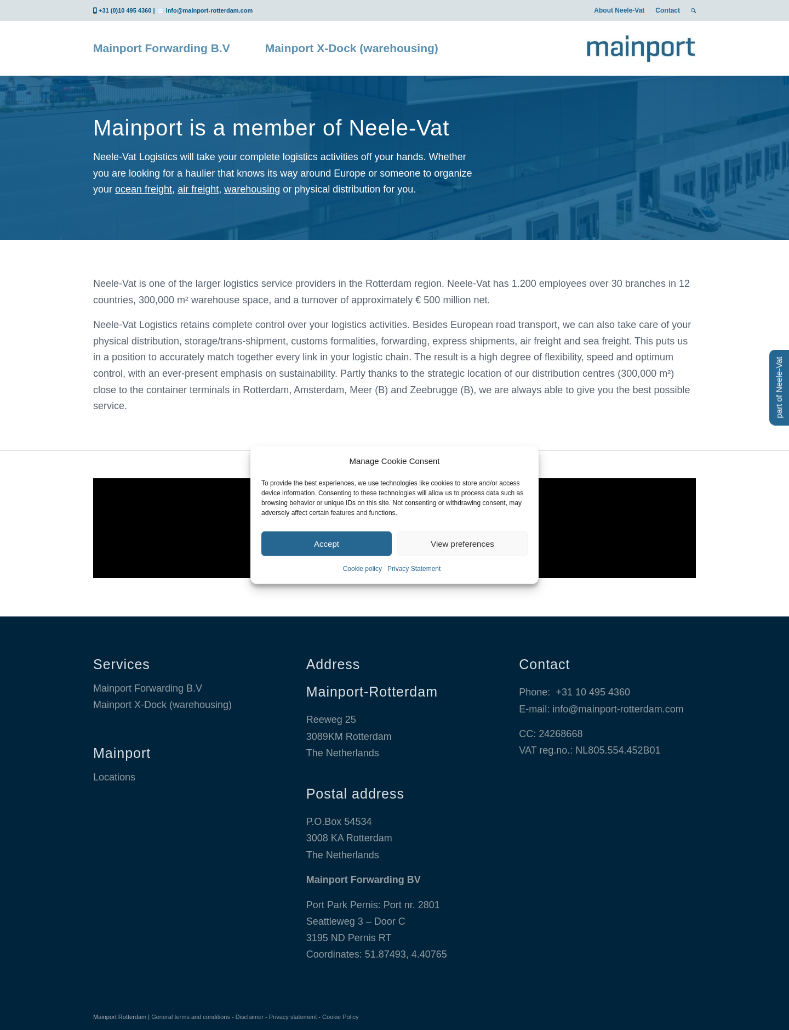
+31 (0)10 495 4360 (125, 10)
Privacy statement (293, 1017)
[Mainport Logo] (641, 48)
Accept (326, 543)
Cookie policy (362, 569)
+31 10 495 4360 (593, 692)
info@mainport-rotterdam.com (209, 10)
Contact (667, 10)
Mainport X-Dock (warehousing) (162, 704)
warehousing (252, 189)
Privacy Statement (414, 569)
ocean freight (143, 189)
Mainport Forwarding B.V (147, 688)
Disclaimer (250, 1017)
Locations (114, 777)
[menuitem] (619, 10)
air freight (198, 189)
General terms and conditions (190, 1017)
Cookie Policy (340, 1017)
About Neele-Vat (619, 10)
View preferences (462, 543)
